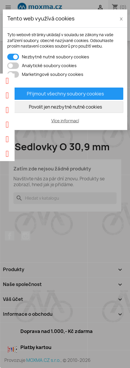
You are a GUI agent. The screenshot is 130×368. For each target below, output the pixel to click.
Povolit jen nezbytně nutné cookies (65, 107)
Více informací (65, 120)
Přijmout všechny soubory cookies (65, 93)
